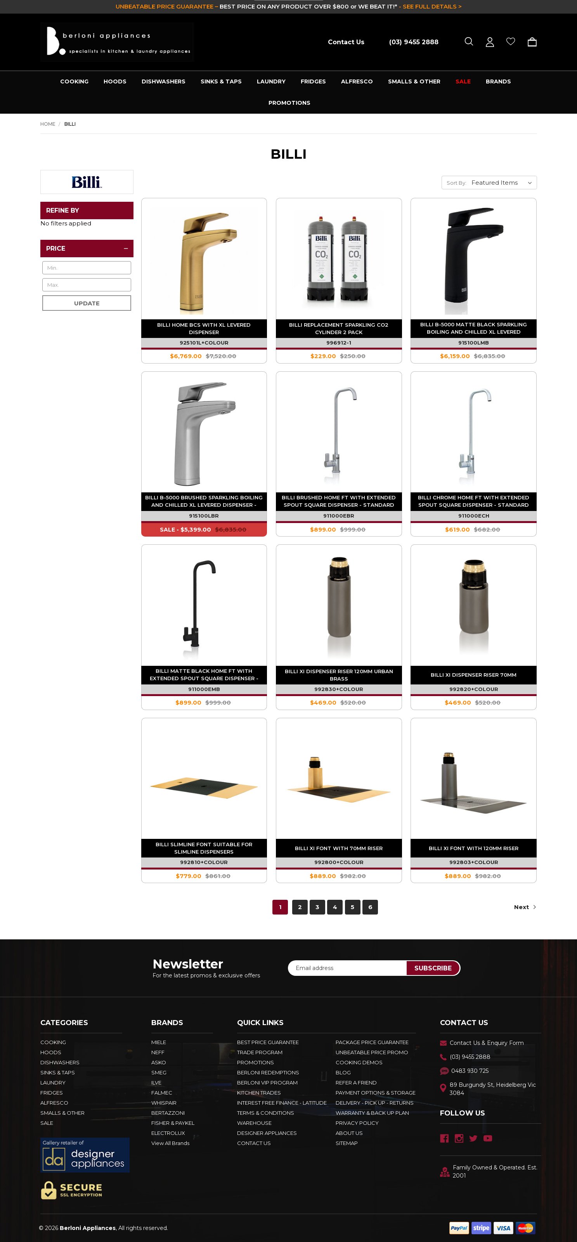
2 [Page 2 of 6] (300, 907)
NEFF (158, 1052)
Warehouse (254, 1123)
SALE (463, 81)
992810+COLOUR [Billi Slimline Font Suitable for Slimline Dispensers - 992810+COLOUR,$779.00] (204, 862)
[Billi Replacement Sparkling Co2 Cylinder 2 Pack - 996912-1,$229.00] (338, 260)
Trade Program (259, 1052)
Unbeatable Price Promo (372, 1052)
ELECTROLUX (168, 1133)
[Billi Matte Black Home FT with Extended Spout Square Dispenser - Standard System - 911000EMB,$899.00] (204, 607)
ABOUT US (349, 1133)
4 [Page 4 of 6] (335, 907)
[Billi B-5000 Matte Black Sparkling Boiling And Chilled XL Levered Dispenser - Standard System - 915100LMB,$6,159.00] (473, 260)
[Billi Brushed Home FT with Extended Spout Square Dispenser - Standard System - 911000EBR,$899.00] (338, 434)
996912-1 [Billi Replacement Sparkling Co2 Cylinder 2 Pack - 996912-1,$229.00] (338, 343)
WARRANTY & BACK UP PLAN (372, 1113)
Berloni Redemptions (268, 1072)
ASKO (158, 1062)
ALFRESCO (357, 81)
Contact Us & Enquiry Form (487, 1042)
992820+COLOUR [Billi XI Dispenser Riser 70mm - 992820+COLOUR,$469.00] (473, 689)
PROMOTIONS (289, 102)
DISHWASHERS (163, 81)
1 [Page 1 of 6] (280, 907)
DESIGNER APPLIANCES (267, 1133)
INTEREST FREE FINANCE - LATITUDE (282, 1103)
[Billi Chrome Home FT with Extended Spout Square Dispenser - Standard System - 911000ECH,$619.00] (473, 434)
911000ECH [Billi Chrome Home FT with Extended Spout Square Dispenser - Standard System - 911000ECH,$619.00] (473, 516)
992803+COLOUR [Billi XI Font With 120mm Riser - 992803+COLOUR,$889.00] (473, 862)
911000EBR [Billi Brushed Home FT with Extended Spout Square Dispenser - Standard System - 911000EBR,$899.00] (338, 516)
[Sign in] (489, 42)
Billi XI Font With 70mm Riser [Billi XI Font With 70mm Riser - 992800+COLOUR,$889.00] (339, 848)
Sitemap (347, 1143)
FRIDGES (313, 81)
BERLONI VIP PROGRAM (267, 1082)
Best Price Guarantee (268, 1042)
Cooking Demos (359, 1062)
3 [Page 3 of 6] (317, 907)
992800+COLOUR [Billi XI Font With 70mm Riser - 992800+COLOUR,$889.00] (339, 862)
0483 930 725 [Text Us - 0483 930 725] (470, 1070)
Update (87, 303)
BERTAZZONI (168, 1113)
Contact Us (346, 42)
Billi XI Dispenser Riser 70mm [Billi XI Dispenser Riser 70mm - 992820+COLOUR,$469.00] (473, 675)
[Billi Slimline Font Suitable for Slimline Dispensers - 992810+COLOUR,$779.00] (204, 780)
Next (525, 907)
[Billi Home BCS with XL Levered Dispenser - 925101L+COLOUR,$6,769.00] (204, 260)
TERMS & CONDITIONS (265, 1113)
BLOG (343, 1072)
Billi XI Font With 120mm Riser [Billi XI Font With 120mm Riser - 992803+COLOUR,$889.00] (473, 848)
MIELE (158, 1042)
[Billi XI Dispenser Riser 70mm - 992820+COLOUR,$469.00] (473, 607)
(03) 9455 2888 (470, 1056)
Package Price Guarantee (372, 1042)
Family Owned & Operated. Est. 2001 (488, 1171)
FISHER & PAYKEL (172, 1123)
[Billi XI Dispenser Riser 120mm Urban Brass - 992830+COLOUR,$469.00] (338, 607)
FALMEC (161, 1093)
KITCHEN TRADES (259, 1093)
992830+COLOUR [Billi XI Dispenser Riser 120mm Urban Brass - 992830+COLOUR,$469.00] (338, 689)
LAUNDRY (271, 81)
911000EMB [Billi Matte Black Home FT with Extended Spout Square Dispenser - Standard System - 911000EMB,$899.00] (204, 689)
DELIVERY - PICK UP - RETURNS (375, 1103)
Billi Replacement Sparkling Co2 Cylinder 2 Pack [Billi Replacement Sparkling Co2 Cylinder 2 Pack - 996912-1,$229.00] (338, 328)
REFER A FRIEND (356, 1082)
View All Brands (170, 1143)
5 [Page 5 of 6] (352, 907)
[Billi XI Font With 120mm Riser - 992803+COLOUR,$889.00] (473, 780)
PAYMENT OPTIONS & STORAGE (376, 1093)
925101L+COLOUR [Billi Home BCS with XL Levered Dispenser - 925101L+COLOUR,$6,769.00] (204, 343)
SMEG (158, 1072)
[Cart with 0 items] (529, 42)
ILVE (156, 1082)
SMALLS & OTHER (414, 81)
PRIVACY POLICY (357, 1123)
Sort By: (456, 183)
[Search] (469, 42)
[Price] (86, 248)
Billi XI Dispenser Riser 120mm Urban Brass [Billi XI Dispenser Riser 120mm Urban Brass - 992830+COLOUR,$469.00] (339, 675)
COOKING (74, 81)
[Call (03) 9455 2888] (410, 42)
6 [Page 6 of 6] (370, 907)
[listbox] (503, 182)
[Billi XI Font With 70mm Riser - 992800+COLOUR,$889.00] (338, 780)
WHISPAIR (164, 1103)
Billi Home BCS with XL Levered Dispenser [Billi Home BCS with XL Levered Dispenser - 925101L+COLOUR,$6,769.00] (204, 328)
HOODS (115, 81)
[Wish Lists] (511, 42)
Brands (498, 81)
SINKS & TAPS (221, 81)
